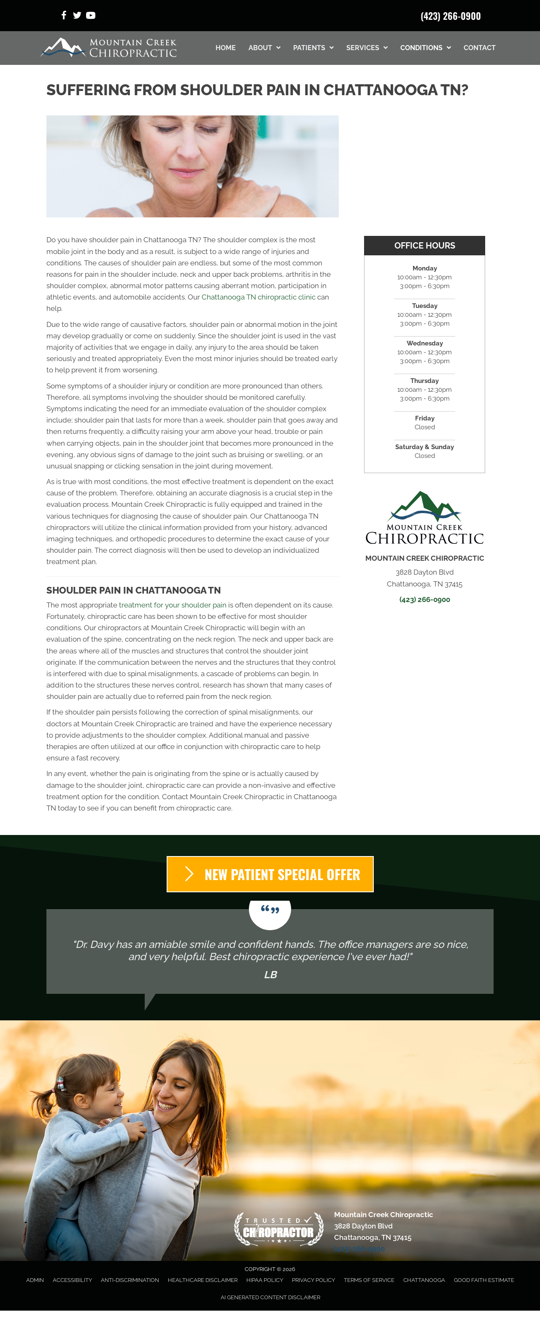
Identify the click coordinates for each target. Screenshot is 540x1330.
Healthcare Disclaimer (203, 1280)
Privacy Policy (313, 1280)
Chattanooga (424, 1280)
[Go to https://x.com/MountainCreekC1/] (77, 17)
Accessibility (72, 1280)
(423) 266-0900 (451, 15)
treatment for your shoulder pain (173, 605)
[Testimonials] (270, 951)
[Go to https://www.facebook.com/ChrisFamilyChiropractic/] (63, 17)
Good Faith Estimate (484, 1280)
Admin (35, 1280)
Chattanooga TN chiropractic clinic (259, 297)
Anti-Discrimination (130, 1280)
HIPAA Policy (264, 1280)
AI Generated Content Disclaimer (270, 1297)
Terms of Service (369, 1280)
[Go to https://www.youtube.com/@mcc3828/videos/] (90, 17)
